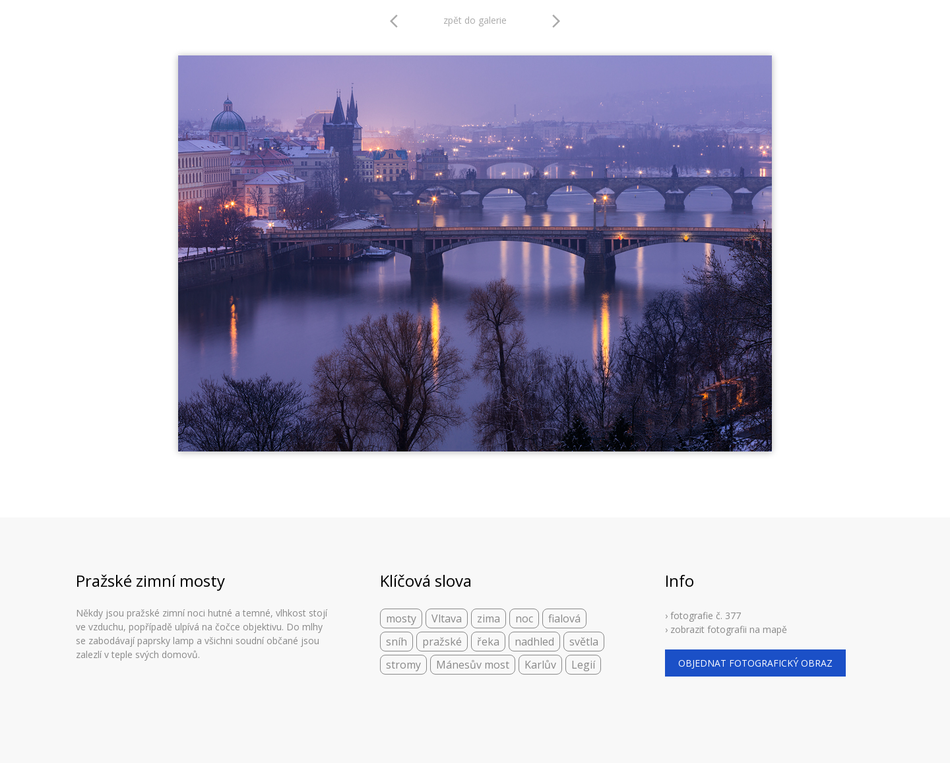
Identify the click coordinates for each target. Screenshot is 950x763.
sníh (396, 641)
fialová (564, 618)
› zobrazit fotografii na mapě (726, 629)
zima (488, 618)
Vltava (446, 618)
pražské (442, 641)
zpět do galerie (475, 20)
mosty (401, 618)
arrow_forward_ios (556, 21)
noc (524, 618)
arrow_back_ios (398, 21)
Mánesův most (472, 664)
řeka (488, 641)
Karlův (540, 664)
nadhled (534, 641)
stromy (403, 664)
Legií (583, 664)
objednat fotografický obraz (755, 663)
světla (583, 641)
